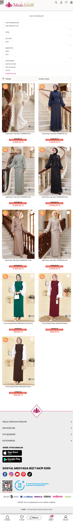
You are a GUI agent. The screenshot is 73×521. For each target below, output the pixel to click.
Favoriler (21, 518)
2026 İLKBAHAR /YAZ (12, 26)
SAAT (7, 42)
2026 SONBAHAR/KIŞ (12, 23)
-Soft (22, 509)
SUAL (7, 54)
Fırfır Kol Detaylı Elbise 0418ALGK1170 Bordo (54, 323)
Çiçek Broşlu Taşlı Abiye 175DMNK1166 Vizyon (18, 260)
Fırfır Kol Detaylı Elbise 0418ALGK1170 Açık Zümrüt (18, 323)
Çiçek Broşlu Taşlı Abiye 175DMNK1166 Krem (55, 260)
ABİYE (7, 51)
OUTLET (7, 70)
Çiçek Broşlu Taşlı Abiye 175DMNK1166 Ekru (18, 134)
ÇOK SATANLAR (10, 67)
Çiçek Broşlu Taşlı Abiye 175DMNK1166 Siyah (55, 197)
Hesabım (66, 518)
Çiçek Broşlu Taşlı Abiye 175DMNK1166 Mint (18, 197)
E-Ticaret (28, 509)
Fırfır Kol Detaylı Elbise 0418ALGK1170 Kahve (18, 387)
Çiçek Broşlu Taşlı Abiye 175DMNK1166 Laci (54, 134)
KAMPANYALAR (10, 74)
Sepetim (51, 518)
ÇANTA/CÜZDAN (10, 64)
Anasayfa (7, 518)
